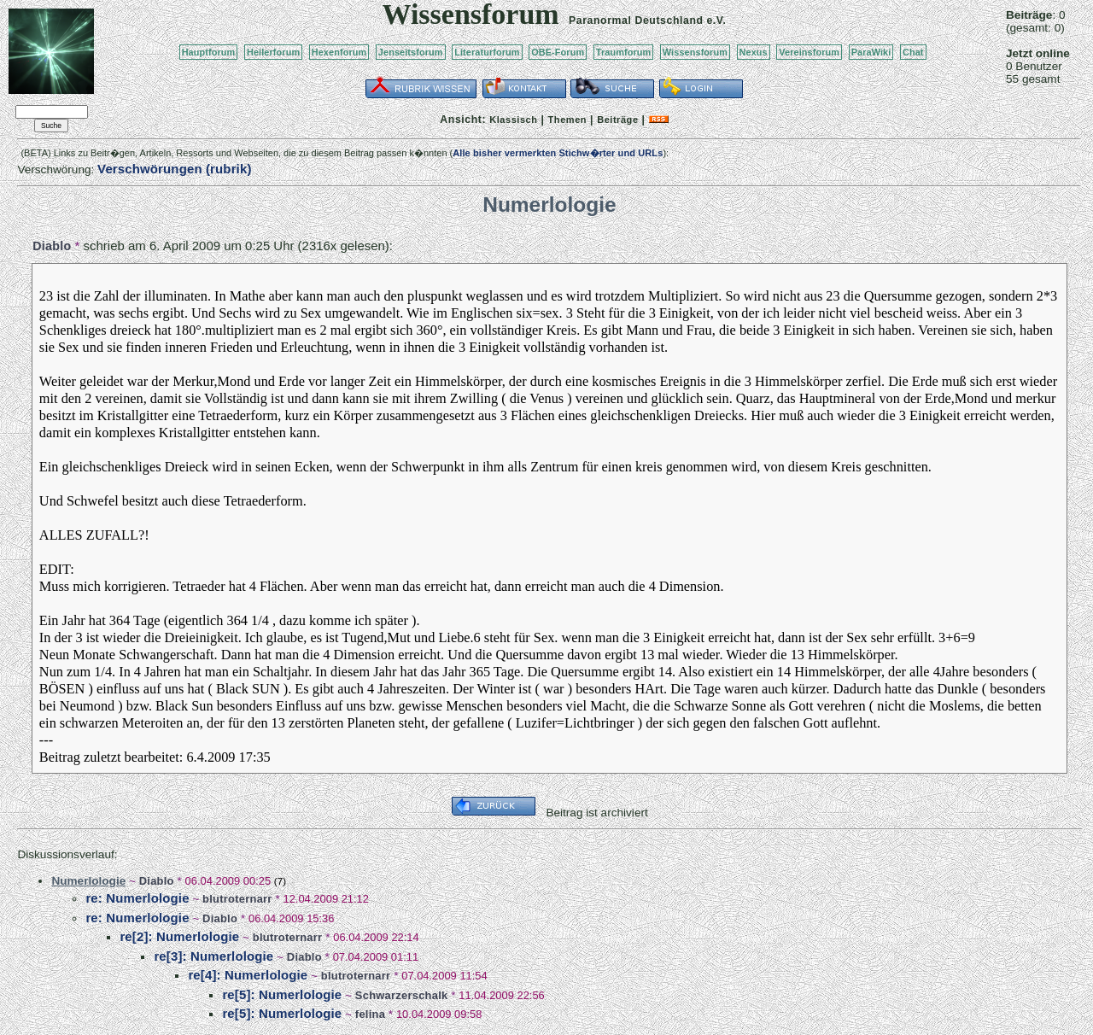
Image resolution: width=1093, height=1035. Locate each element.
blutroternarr (237, 898)
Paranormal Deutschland (636, 20)
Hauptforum (209, 52)
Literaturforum (486, 52)
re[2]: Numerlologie (179, 936)
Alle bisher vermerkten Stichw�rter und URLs (558, 153)
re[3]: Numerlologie (213, 956)
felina (370, 1014)
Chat (913, 52)
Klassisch (513, 119)
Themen (567, 119)
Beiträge (617, 119)
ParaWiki (871, 52)
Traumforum (624, 52)
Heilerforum (273, 52)
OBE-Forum (557, 52)
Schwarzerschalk (401, 995)
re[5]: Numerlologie (282, 994)
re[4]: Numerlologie (247, 975)
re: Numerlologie (137, 898)
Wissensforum (695, 52)
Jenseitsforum (410, 52)
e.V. (716, 20)
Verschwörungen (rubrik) (174, 168)
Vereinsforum (809, 52)
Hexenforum (339, 52)
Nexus (753, 52)
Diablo (51, 246)
